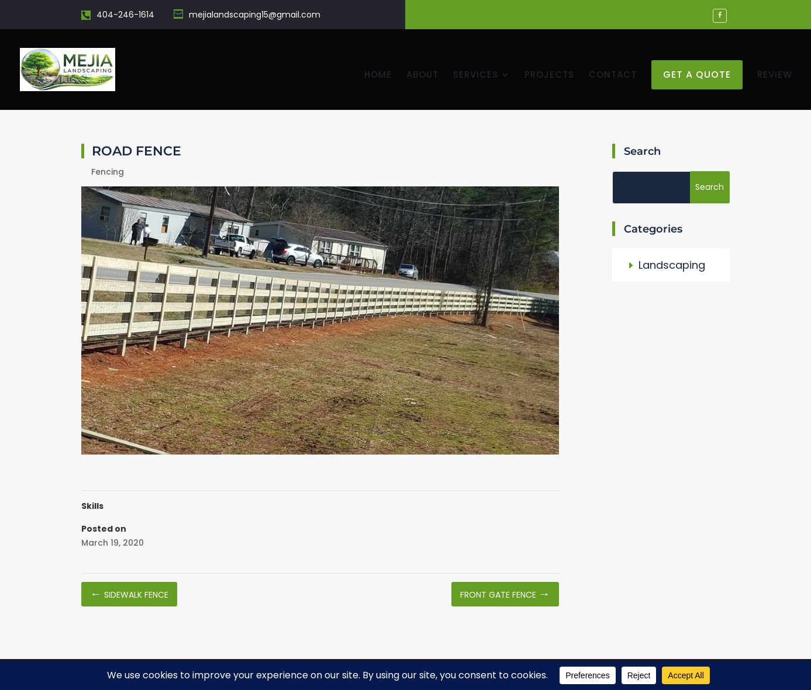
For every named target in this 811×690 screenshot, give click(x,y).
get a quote (697, 74)
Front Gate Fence (505, 595)
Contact (613, 76)
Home (378, 76)
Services (475, 76)
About (422, 76)
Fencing (107, 172)
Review (774, 76)
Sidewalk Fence (129, 595)
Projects (549, 76)
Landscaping (672, 265)
